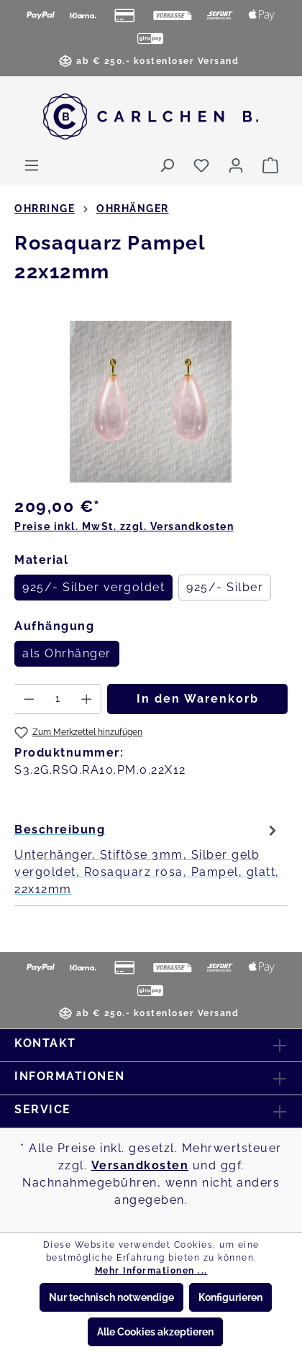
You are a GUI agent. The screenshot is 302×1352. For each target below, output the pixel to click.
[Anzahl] (58, 699)
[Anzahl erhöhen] (87, 699)
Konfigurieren (230, 1297)
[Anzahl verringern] (29, 699)
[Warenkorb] (270, 165)
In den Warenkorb (198, 698)
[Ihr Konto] (236, 165)
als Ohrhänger (66, 653)
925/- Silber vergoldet (93, 587)
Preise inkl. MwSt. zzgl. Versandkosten (124, 526)
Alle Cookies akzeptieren (155, 1332)
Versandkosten (140, 1165)
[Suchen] (167, 165)
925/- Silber (224, 587)
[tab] (147, 859)
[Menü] (31, 165)
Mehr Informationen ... (151, 1271)
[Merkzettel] (201, 165)
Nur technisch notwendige (111, 1297)
